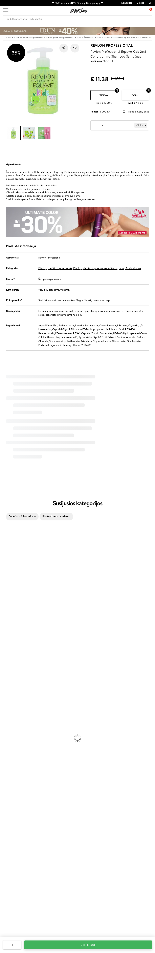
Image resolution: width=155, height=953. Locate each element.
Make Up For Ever (10, 675)
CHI (2, 647)
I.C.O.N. (4, 560)
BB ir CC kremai (9, 769)
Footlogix (5, 643)
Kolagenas (5, 789)
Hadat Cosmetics (9, 623)
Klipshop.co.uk (64, 869)
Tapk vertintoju (64, 834)
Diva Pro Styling (9, 620)
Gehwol (4, 596)
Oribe (3, 631)
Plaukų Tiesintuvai (10, 706)
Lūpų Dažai (6, 781)
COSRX (4, 584)
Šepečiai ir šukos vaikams (22, 516)
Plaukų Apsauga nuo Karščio (15, 714)
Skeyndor (5, 616)
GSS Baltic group (62, 860)
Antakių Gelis (7, 757)
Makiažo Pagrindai (10, 753)
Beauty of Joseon (10, 568)
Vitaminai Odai (8, 797)
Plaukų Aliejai (7, 698)
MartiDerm (6, 572)
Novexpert (6, 683)
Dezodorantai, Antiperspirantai (17, 742)
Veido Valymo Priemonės (14, 734)
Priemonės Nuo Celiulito (14, 738)
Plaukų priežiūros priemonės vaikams (95, 268)
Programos (63, 831)
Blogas (140, 2)
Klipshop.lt (13, 831)
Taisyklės (11, 834)
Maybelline (6, 564)
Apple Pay (12, 846)
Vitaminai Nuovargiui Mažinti (16, 793)
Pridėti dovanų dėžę (138, 111)
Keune (3, 592)
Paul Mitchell (7, 671)
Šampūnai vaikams (130, 268)
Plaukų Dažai (7, 718)
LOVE (73, 3)
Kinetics (4, 639)
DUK (9, 858)
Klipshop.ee (62, 873)
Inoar (3, 541)
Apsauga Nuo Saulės (11, 746)
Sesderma (5, 549)
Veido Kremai (7, 722)
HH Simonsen (8, 655)
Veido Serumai (8, 730)
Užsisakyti (131, 859)
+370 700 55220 (12, 898)
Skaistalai (5, 777)
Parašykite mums (12, 905)
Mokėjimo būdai (40, 842)
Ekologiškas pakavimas (93, 817)
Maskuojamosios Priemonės (15, 761)
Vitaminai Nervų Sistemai (14, 805)
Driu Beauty (7, 608)
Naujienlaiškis (128, 831)
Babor (3, 537)
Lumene (4, 679)
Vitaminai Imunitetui (11, 809)
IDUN (3, 667)
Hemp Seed (6, 663)
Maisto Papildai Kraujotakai (15, 812)
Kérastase (5, 545)
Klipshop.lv (62, 865)
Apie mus (36, 834)
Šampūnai (5, 690)
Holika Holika (7, 651)
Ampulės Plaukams (10, 702)
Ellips (3, 604)
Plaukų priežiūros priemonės (55, 268)
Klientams (37, 831)
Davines (4, 529)
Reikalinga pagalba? (14, 894)
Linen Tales (6, 580)
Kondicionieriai (8, 694)
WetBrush (5, 553)
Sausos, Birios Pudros (11, 765)
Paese (3, 600)
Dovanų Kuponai (40, 850)
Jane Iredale (7, 557)
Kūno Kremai (7, 726)
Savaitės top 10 (64, 839)
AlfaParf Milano (9, 659)
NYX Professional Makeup (14, 588)
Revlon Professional (111, 45)
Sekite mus (9, 920)
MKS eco (5, 635)
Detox (3, 801)
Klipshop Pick (63, 850)
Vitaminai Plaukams (11, 785)
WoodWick (6, 576)
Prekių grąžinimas (53, 817)
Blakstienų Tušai (9, 773)
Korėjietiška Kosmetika (12, 749)
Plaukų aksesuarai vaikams (56, 516)
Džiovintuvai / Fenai (11, 710)
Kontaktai (126, 2)
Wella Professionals (11, 612)
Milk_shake (6, 533)
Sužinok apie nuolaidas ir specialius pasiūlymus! (133, 838)
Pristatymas (37, 846)
